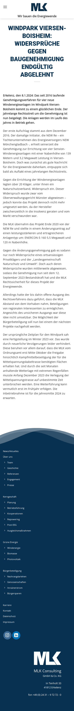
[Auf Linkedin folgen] (16, 635)
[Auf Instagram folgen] (7, 635)
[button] (5, 7)
